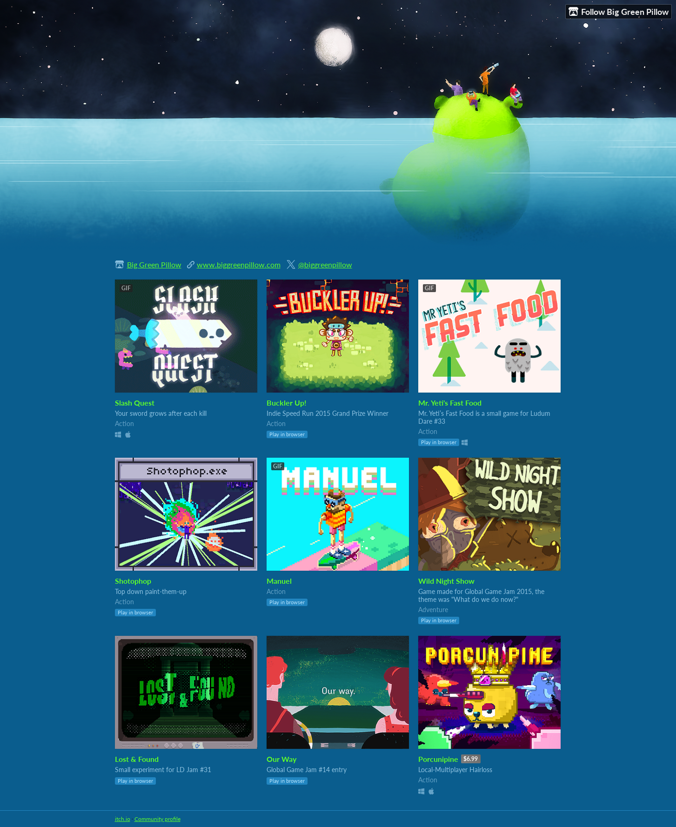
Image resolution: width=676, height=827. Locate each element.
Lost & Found (137, 758)
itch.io (122, 818)
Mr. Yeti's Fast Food (450, 402)
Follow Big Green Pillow (619, 12)
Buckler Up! (287, 402)
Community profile (157, 818)
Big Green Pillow (154, 264)
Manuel (279, 580)
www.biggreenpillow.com (239, 264)
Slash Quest (134, 402)
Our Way (281, 758)
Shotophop (133, 580)
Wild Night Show (446, 580)
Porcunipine (438, 758)
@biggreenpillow (325, 264)
